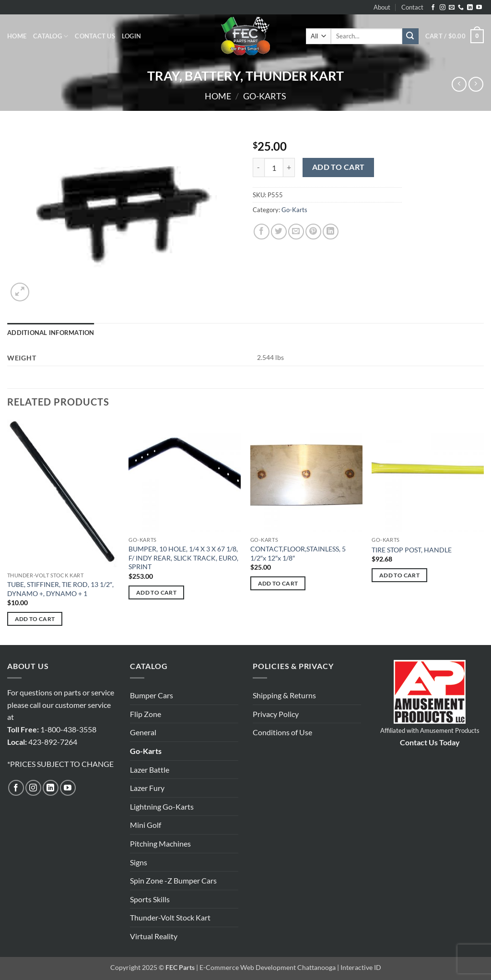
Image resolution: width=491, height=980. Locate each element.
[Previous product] (475, 84)
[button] (131, 36)
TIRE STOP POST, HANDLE (412, 550)
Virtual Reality (153, 936)
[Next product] (459, 84)
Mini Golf (145, 824)
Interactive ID (360, 967)
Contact (412, 7)
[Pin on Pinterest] (313, 231)
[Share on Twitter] (279, 231)
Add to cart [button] (35, 619)
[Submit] (410, 36)
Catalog (50, 36)
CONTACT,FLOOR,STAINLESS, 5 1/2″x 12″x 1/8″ (298, 553)
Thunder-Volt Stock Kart (170, 917)
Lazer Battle (149, 769)
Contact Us (95, 36)
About (382, 7)
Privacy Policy (276, 713)
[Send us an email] (452, 7)
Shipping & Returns (284, 695)
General (143, 732)
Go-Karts (264, 96)
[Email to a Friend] (296, 231)
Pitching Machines (160, 843)
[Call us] (461, 7)
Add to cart (338, 167)
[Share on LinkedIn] (331, 231)
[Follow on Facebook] (433, 7)
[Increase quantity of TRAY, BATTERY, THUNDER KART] (289, 167)
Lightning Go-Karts (162, 806)
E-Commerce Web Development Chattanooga (267, 967)
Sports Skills (150, 899)
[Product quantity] (273, 167)
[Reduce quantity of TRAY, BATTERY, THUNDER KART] (258, 167)
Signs (138, 862)
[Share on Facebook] (261, 231)
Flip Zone (145, 713)
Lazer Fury (147, 787)
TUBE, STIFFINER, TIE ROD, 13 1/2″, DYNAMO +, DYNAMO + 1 (60, 589)
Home (16, 36)
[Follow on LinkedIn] (470, 7)
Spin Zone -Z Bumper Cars (173, 880)
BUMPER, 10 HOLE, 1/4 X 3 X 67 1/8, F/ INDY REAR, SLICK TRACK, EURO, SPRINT (183, 558)
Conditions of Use (282, 732)
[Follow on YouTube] (479, 7)
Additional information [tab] (50, 332)
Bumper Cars (151, 695)
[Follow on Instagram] (442, 7)
